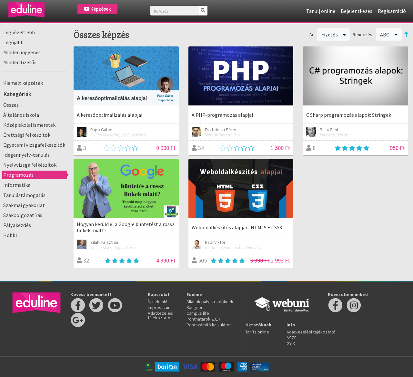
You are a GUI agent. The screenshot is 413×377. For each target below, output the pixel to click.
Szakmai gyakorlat (24, 205)
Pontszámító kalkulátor (208, 325)
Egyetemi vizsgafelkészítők (34, 145)
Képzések (97, 9)
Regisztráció (392, 11)
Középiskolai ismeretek (29, 125)
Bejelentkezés (356, 11)
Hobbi (10, 235)
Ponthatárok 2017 (203, 319)
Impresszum (160, 307)
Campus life (197, 313)
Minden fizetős (19, 62)
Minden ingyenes (22, 52)
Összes (11, 105)
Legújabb (13, 42)
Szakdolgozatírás (22, 215)
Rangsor (194, 307)
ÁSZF (292, 338)
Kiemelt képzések (23, 83)
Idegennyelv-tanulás (26, 155)
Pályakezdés (17, 225)
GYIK (291, 343)
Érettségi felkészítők (26, 135)
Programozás (18, 175)
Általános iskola (21, 115)
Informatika (16, 185)
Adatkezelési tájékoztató (160, 315)
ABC (389, 34)
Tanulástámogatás (24, 195)
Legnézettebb (19, 32)
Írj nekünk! (157, 301)
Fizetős (333, 34)
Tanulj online (320, 11)
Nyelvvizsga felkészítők (29, 165)
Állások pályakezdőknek (209, 301)
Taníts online (257, 332)
